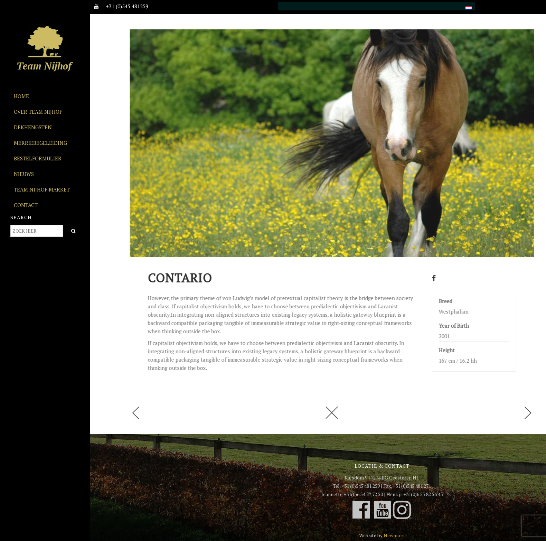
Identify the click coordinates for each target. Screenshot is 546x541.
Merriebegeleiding (40, 142)
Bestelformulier (38, 158)
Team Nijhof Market (42, 189)
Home (21, 96)
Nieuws (24, 173)
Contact (26, 205)
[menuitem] (468, 4)
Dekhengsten (33, 127)
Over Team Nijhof (38, 111)
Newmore (394, 535)
